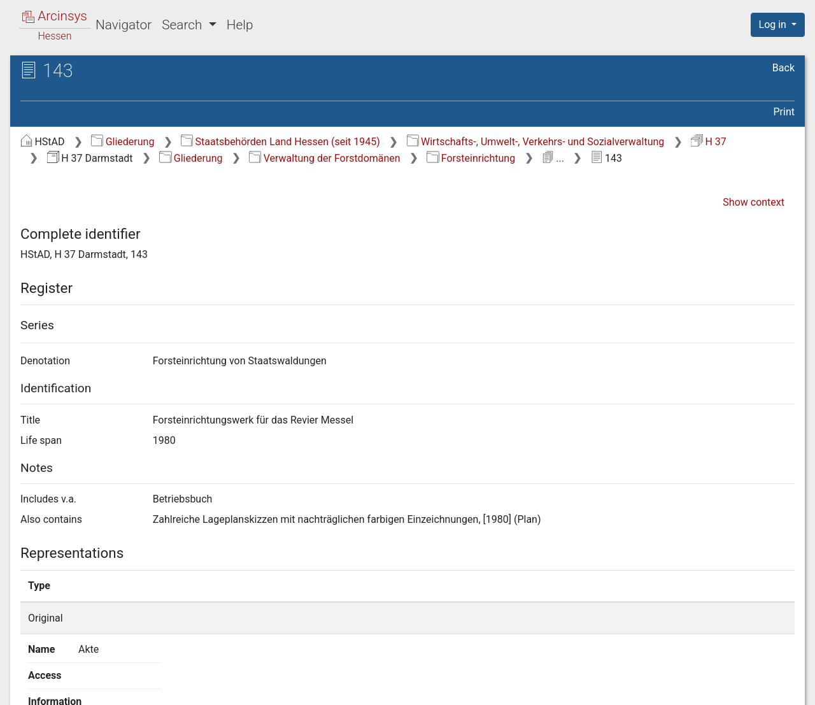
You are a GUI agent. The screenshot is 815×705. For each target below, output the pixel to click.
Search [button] (183, 24)
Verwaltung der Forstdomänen (324, 158)
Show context (753, 202)
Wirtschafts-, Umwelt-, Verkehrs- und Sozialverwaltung (536, 142)
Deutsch (75, 679)
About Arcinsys (541, 687)
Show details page (597, 618)
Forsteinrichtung (471, 158)
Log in (774, 24)
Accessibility (705, 687)
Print (784, 112)
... (553, 158)
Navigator (124, 24)
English (29, 679)
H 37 (708, 142)
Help (240, 24)
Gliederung (122, 142)
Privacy (626, 687)
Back (783, 68)
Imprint (783, 687)
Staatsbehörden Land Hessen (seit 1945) (280, 142)
